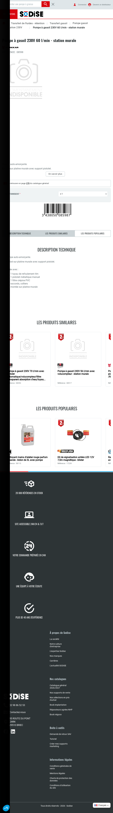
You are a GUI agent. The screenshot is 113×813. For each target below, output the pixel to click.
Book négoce (56, 714)
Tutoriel (53, 739)
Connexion (82, 5)
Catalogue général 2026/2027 (58, 686)
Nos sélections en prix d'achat (59, 698)
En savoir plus (55, 174)
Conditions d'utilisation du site (60, 786)
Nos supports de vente (60, 693)
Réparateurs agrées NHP (61, 709)
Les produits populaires (92, 233)
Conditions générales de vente (61, 767)
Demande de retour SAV (60, 734)
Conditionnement (12, 194)
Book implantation (58, 705)
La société (54, 639)
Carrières (54, 661)
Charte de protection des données (61, 779)
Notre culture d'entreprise (56, 645)
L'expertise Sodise (58, 651)
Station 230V (15, 27)
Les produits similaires (56, 233)
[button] (90, 23)
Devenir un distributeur (102, 5)
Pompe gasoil (80, 23)
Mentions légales (57, 773)
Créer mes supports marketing (59, 745)
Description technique (20, 233)
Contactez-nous (15, 712)
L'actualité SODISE (58, 665)
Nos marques (56, 656)
